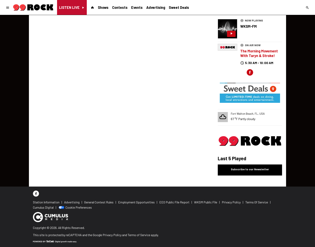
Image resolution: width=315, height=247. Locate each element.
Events (137, 7)
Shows (103, 7)
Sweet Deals (179, 7)
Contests (120, 7)
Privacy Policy (112, 235)
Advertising (155, 7)
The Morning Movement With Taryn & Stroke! (259, 53)
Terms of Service (139, 235)
